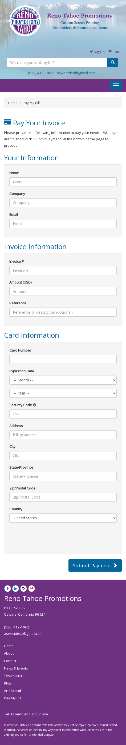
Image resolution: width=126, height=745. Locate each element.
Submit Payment (95, 565)
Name (14, 172)
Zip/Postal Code (22, 488)
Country (15, 509)
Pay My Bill (12, 698)
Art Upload (12, 690)
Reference (17, 303)
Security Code (22, 404)
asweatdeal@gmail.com (76, 72)
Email (13, 214)
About (9, 653)
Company (17, 193)
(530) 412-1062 (40, 72)
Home (13, 102)
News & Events (16, 668)
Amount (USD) (20, 282)
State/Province (21, 467)
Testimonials (14, 675)
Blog (7, 683)
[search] (112, 62)
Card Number (20, 350)
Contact (10, 660)
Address (16, 425)
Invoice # (16, 261)
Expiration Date (21, 371)
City (12, 446)
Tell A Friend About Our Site (26, 714)
